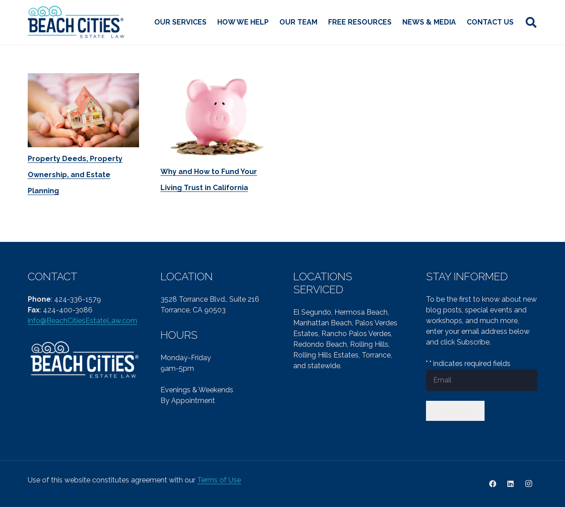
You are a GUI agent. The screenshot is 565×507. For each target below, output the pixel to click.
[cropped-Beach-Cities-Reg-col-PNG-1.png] (77, 22)
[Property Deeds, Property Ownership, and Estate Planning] (83, 110)
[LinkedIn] (510, 484)
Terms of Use (219, 480)
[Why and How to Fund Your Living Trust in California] (216, 116)
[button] (531, 22)
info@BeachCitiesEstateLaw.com (82, 320)
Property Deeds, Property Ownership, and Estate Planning (75, 174)
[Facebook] (493, 484)
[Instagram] (528, 484)
